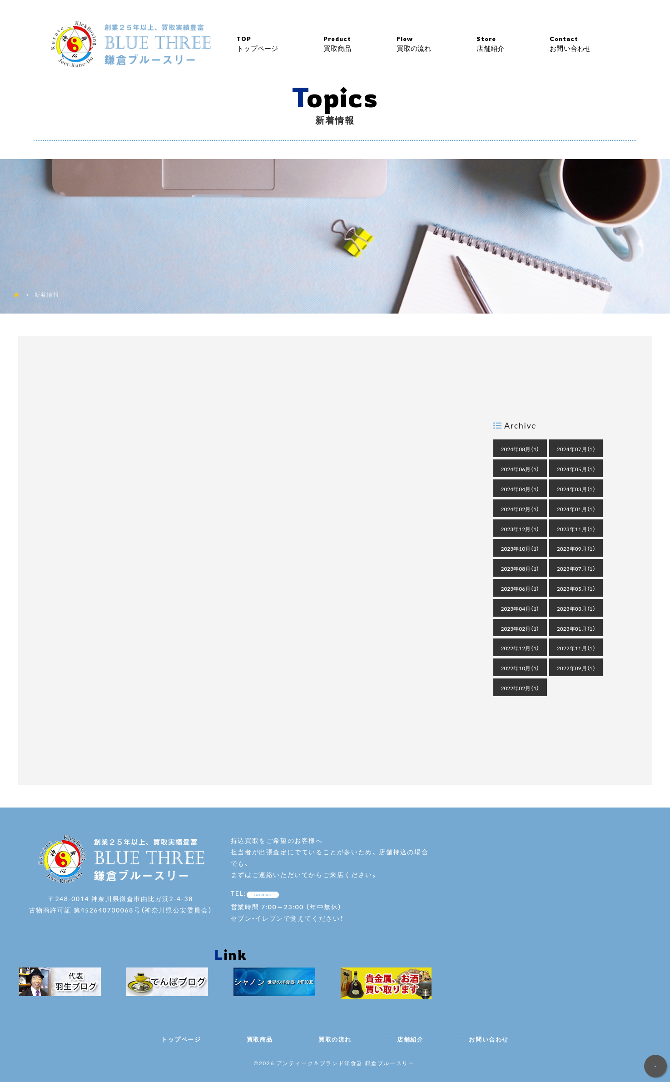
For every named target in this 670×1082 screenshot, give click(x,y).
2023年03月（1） (576, 608)
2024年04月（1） (520, 489)
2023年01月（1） (576, 628)
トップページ (280, 44)
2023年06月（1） (520, 588)
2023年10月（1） (520, 548)
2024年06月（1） (520, 469)
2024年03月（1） (576, 489)
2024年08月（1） (520, 449)
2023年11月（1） (576, 529)
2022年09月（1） (576, 668)
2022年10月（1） (520, 668)
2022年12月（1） (520, 648)
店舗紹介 (512, 44)
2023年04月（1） (520, 608)
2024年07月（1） (576, 449)
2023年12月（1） (520, 529)
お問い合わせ (593, 44)
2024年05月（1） (576, 469)
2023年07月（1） (576, 568)
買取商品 (360, 44)
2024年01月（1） (576, 509)
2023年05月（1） (576, 588)
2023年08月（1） (520, 568)
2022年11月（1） (576, 648)
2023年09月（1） (576, 548)
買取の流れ (436, 44)
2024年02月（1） (520, 509)
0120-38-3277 (279, 893)
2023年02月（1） (520, 628)
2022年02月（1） (520, 688)
